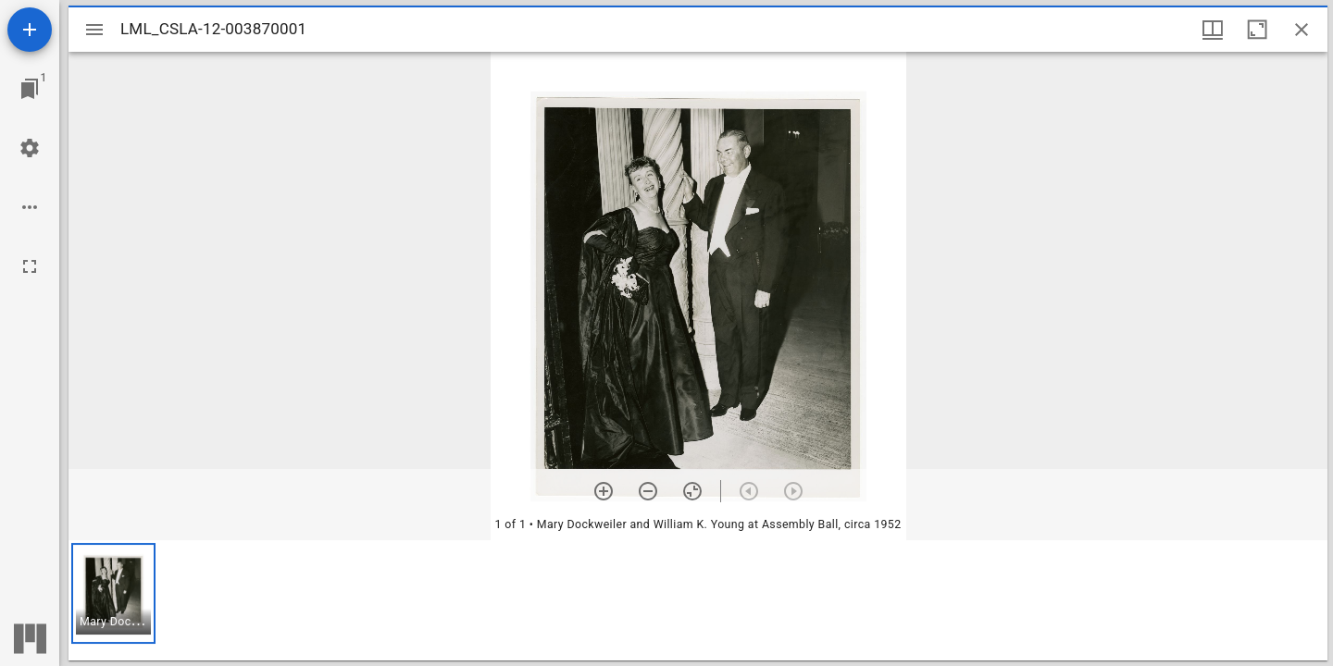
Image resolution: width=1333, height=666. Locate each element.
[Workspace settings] (29, 148)
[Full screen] (29, 266)
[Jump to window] (29, 89)
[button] (113, 593)
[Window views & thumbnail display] (1212, 29)
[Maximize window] (1257, 29)
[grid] (698, 600)
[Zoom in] (603, 491)
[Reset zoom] (692, 491)
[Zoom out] (648, 491)
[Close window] (1301, 29)
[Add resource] (29, 29)
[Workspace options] (29, 207)
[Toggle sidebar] (94, 29)
